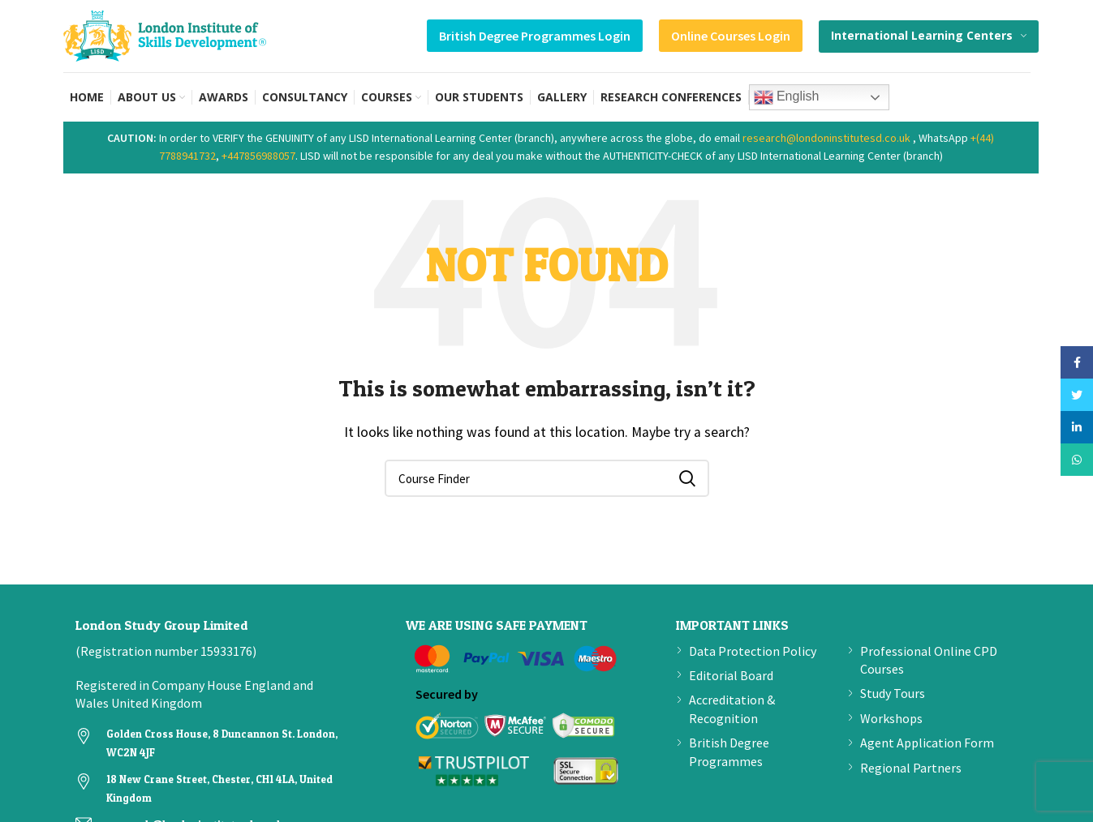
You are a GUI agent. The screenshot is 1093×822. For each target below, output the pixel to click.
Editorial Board (731, 675)
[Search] (547, 478)
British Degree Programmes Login (534, 36)
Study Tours (892, 693)
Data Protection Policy (752, 651)
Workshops (891, 718)
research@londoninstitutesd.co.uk (826, 138)
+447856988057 (258, 155)
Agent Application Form (927, 742)
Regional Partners (911, 768)
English (787, 97)
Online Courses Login (730, 36)
